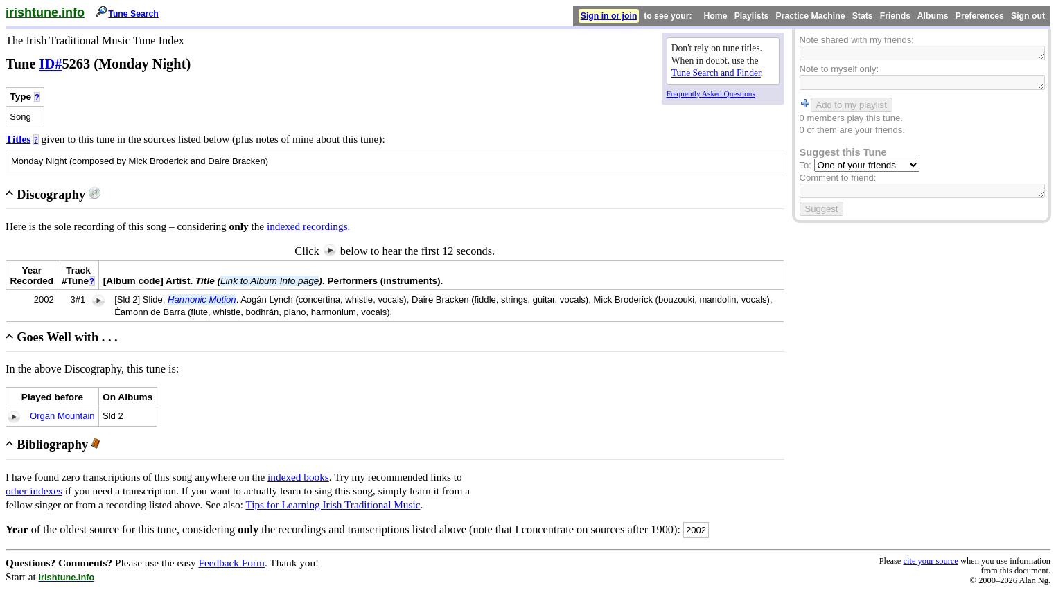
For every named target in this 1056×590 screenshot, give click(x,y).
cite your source (930, 561)
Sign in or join (609, 16)
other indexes (34, 491)
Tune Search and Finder (716, 73)
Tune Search (133, 14)
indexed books (298, 477)
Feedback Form (231, 563)
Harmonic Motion (202, 299)
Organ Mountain (62, 416)
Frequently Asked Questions (711, 93)
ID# (50, 63)
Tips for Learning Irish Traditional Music (332, 504)
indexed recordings (307, 226)
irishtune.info (45, 12)
